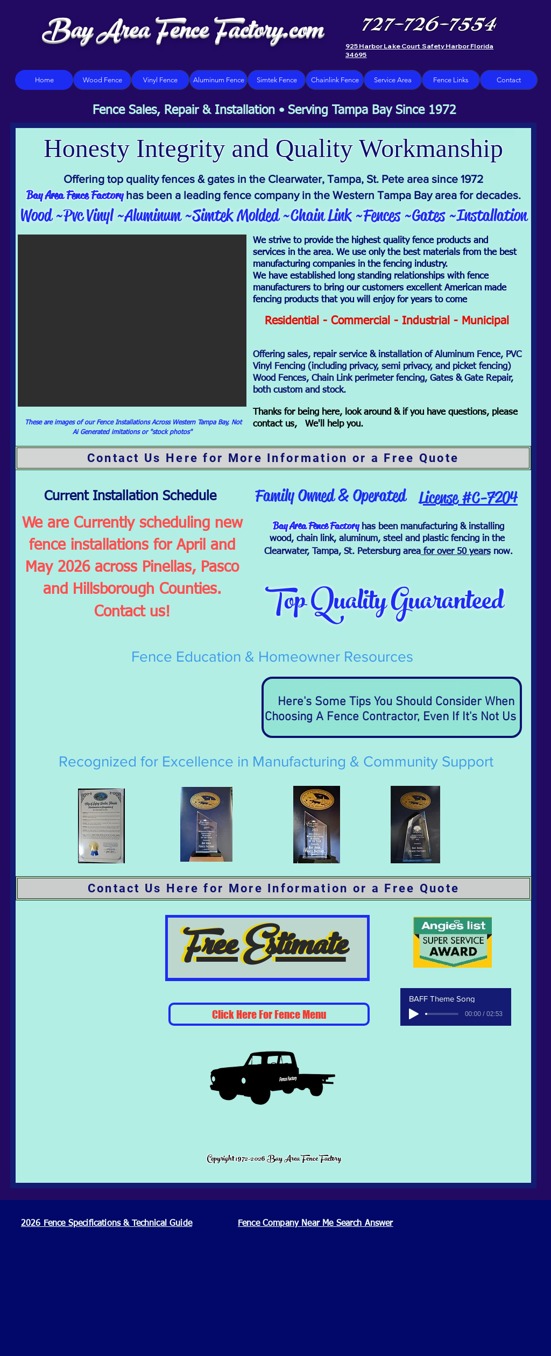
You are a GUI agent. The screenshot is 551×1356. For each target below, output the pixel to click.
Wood (36, 215)
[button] (132, 321)
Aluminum (153, 215)
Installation (492, 215)
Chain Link (321, 215)
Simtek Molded (237, 215)
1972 (472, 179)
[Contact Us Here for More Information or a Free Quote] (273, 458)
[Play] (414, 1014)
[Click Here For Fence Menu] (269, 1014)
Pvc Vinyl (90, 215)
